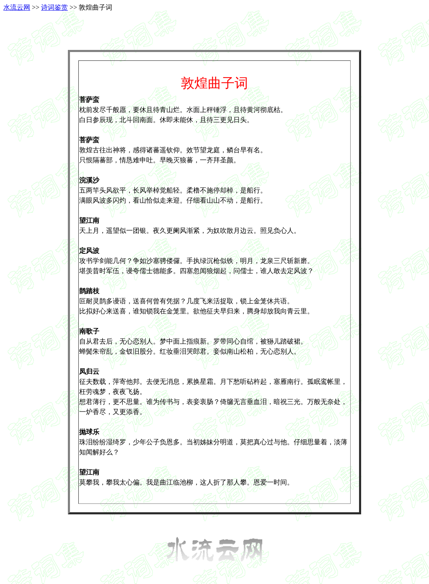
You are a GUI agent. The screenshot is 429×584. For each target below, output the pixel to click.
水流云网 (16, 7)
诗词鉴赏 (54, 7)
